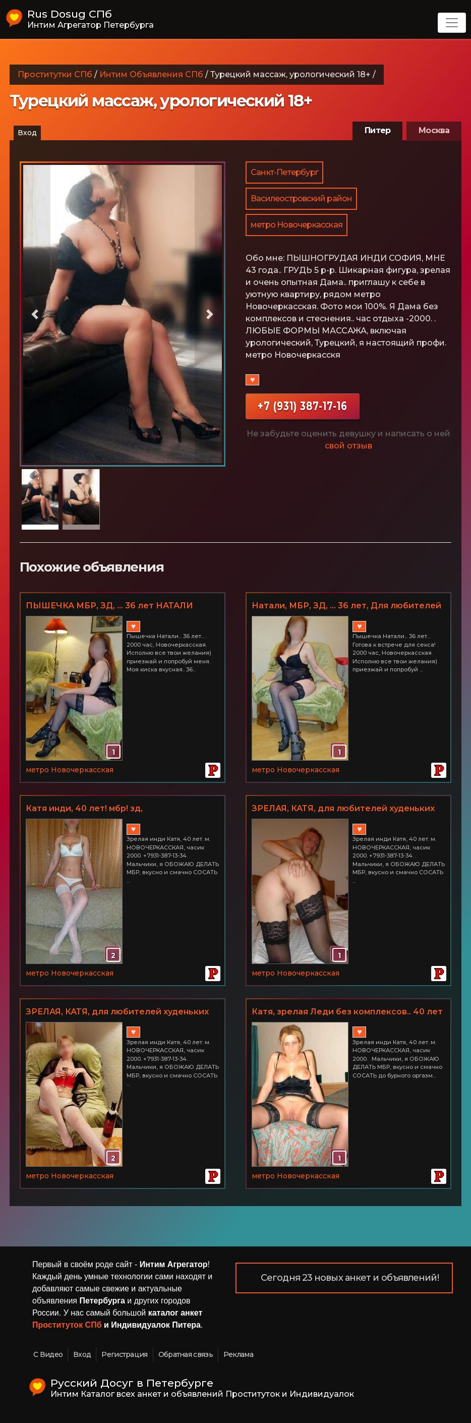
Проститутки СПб (55, 74)
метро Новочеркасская (296, 225)
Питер (377, 130)
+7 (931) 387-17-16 (302, 406)
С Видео (48, 1354)
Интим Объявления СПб (151, 74)
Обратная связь (185, 1354)
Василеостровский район (301, 198)
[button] (35, 314)
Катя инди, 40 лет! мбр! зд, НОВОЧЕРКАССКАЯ (84, 809)
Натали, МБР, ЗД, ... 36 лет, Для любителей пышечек (346, 606)
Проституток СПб (67, 1325)
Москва (434, 130)
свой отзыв (348, 445)
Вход (27, 132)
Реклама (238, 1354)
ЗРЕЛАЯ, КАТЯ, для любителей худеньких (343, 808)
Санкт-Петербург (284, 172)
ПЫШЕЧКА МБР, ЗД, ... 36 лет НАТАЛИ (109, 605)
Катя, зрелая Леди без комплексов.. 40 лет (347, 1011)
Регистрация (124, 1354)
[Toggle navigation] (452, 23)
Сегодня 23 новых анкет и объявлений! (350, 1277)
